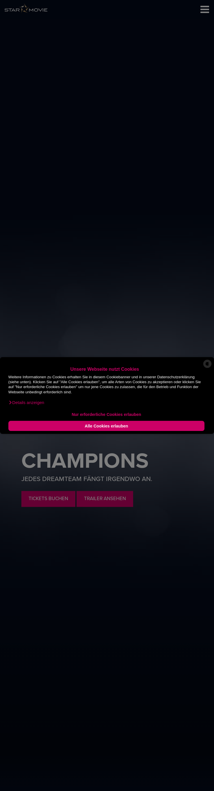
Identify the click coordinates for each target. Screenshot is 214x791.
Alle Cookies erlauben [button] (106, 426)
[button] (26, 402)
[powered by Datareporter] (207, 367)
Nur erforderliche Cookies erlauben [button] (106, 414)
